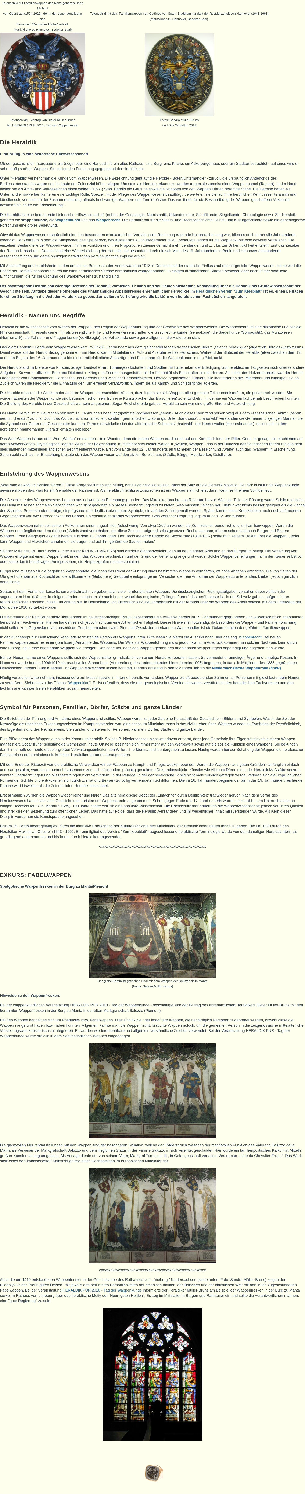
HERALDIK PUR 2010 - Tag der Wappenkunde (102, 1290)
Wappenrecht (250, 637)
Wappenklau (78, 683)
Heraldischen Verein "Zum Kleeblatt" (229, 291)
